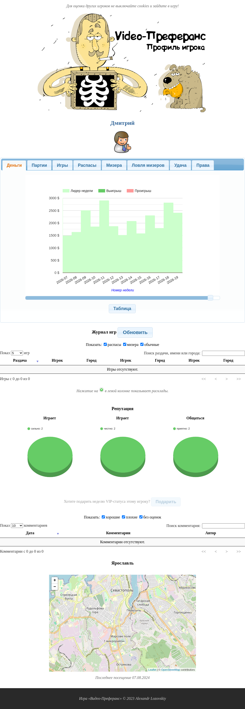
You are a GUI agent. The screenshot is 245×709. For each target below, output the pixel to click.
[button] (122, 308)
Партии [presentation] (39, 165)
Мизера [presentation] (114, 165)
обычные (149, 345)
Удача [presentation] (180, 165)
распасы (112, 345)
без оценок (150, 517)
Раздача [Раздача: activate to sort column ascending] (20, 360)
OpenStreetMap (170, 669)
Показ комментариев (23, 525)
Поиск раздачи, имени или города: (194, 353)
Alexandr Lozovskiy (150, 698)
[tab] (14, 165)
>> (239, 379)
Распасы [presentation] (87, 165)
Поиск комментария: (205, 526)
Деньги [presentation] (14, 165)
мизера (130, 345)
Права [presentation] (203, 165)
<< (204, 379)
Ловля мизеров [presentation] (148, 165)
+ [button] (54, 580)
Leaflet (152, 669)
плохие (129, 517)
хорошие (111, 517)
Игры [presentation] (62, 165)
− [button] (54, 587)
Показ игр (15, 353)
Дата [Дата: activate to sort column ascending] (30, 533)
